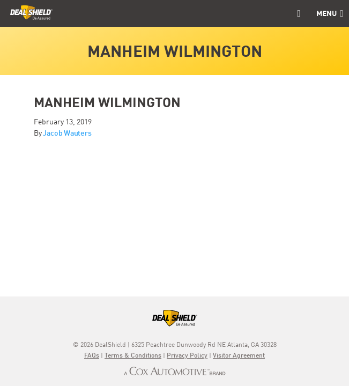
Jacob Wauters (67, 133)
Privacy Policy (187, 356)
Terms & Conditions (133, 356)
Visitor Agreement (239, 356)
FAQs (91, 356)
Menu (329, 14)
